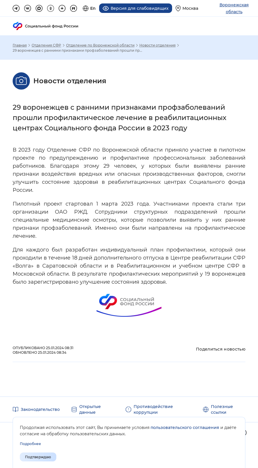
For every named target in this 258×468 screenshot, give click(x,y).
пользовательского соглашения (185, 427)
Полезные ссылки (222, 409)
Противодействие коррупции (153, 409)
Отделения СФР (46, 45)
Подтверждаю (38, 457)
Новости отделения (157, 45)
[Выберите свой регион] (187, 8)
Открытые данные (90, 409)
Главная (20, 45)
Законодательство (40, 409)
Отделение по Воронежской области (100, 45)
